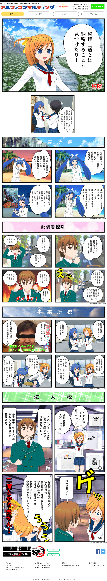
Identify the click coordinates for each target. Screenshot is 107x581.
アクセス (8, 563)
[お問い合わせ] (53, 555)
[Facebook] (98, 551)
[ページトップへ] (53, 550)
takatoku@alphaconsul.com (71, 565)
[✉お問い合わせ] (97, 6)
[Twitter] (103, 551)
